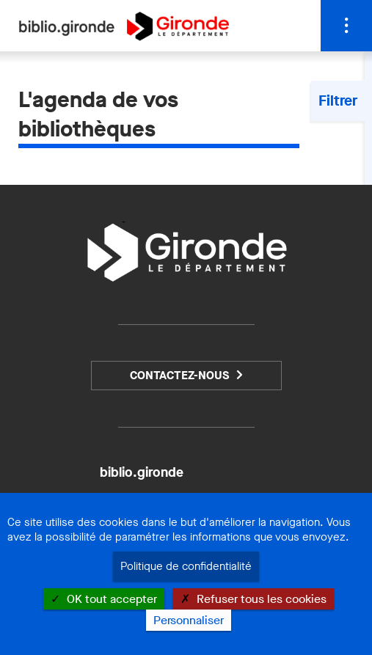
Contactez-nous (179, 375)
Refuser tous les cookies (253, 599)
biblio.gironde (141, 472)
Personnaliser (188, 620)
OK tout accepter (104, 599)
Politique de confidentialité (186, 566)
